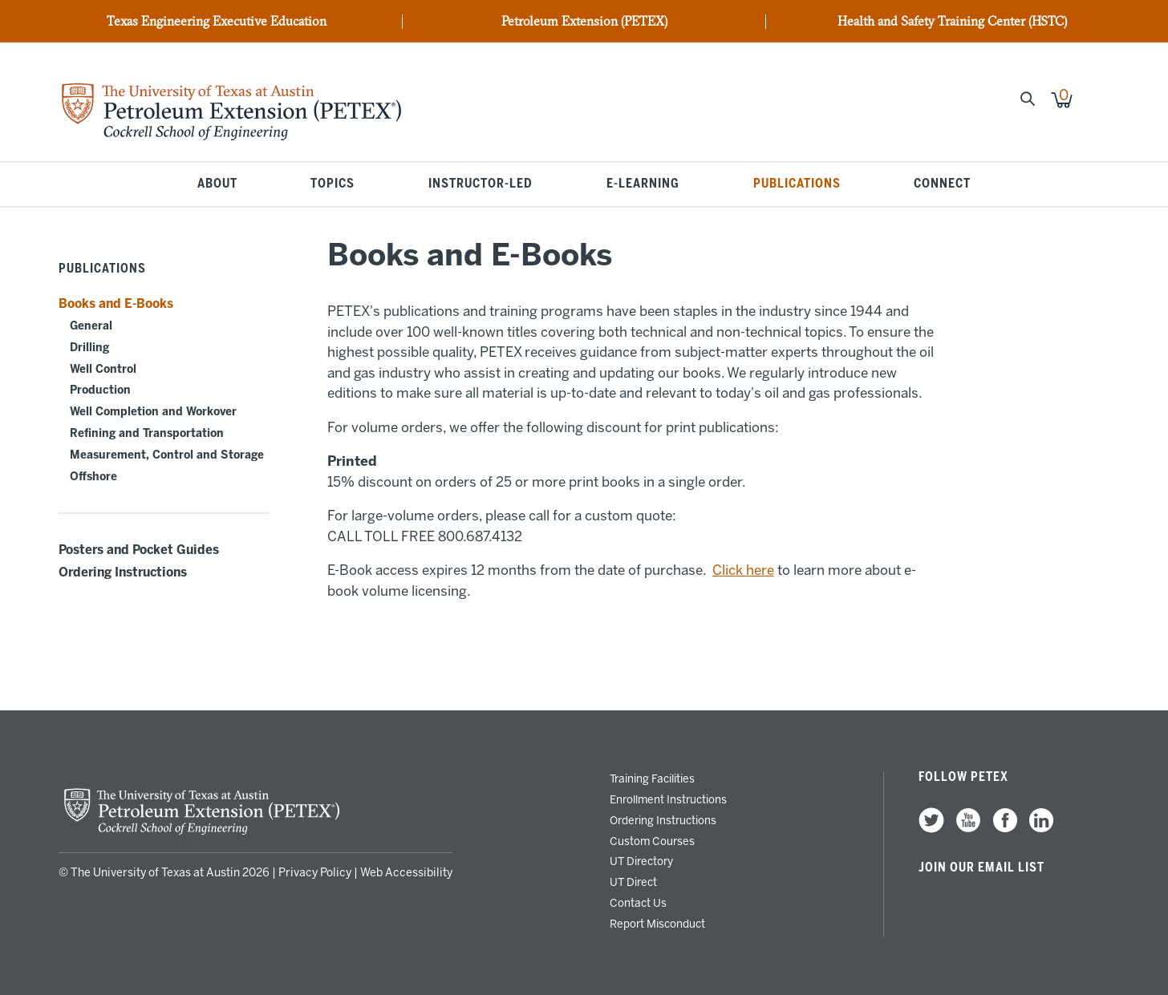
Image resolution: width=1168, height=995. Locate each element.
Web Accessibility (406, 873)
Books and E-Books (116, 304)
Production (100, 390)
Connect (942, 184)
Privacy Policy (314, 873)
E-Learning (642, 184)
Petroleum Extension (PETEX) (584, 21)
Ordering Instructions (123, 572)
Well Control (103, 369)
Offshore (93, 476)
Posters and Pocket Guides (139, 550)
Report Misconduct (657, 923)
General (91, 326)
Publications (797, 184)
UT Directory (641, 861)
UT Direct (633, 882)
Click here (743, 570)
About (217, 184)
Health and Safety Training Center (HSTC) (952, 21)
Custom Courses (652, 841)
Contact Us (638, 902)
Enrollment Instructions (668, 799)
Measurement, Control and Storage (167, 455)
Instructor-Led (480, 184)
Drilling (89, 347)
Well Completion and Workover (153, 412)
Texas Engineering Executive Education (216, 21)
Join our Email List (981, 867)
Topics (332, 184)
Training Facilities (652, 778)
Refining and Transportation (147, 433)
